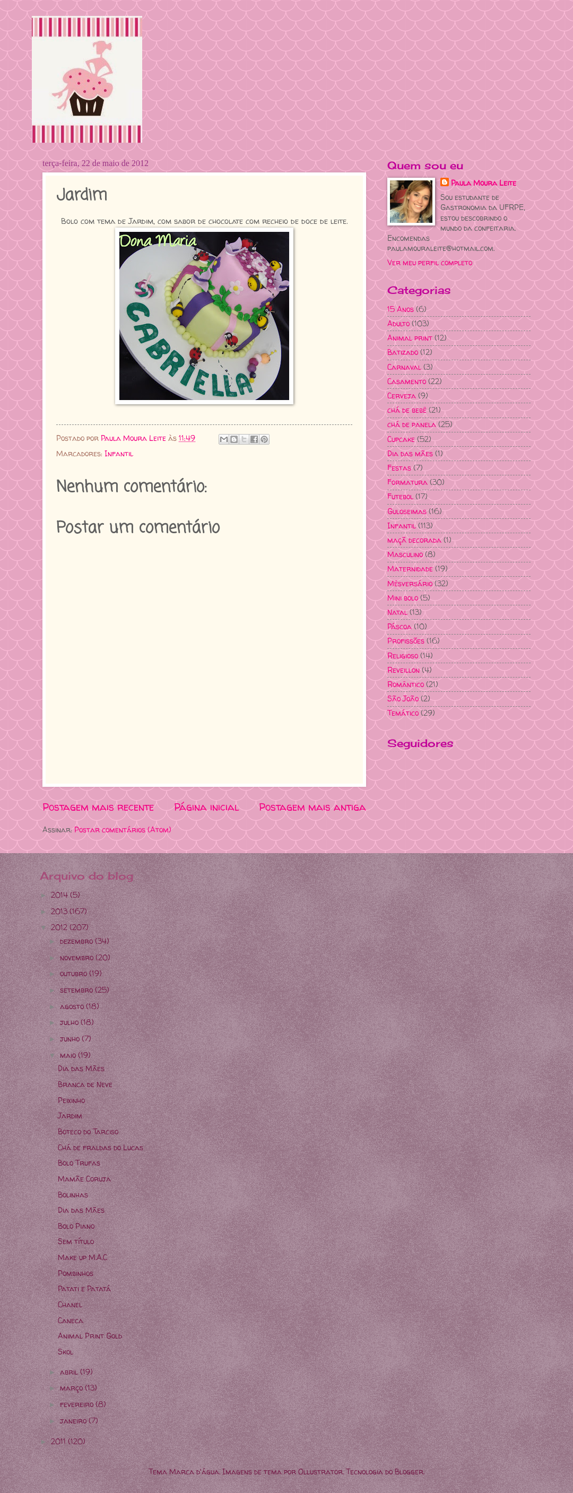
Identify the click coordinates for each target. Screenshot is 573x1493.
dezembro (77, 941)
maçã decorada (414, 540)
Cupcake (401, 439)
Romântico (405, 684)
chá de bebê (407, 410)
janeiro (74, 1421)
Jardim (70, 1115)
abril (70, 1372)
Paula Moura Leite (483, 183)
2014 (60, 895)
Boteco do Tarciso (88, 1131)
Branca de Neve (85, 1084)
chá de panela (411, 424)
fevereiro (78, 1404)
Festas (399, 468)
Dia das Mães (81, 1068)
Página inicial (206, 807)
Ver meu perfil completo (429, 262)
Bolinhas (73, 1195)
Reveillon (403, 670)
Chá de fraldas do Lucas (100, 1147)
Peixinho (71, 1100)
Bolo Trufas (79, 1163)
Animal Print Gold (90, 1336)
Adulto (398, 323)
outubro (74, 973)
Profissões (405, 641)
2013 (60, 911)
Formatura (407, 482)
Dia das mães (410, 453)
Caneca (70, 1320)
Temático (403, 713)
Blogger (409, 1471)
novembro (78, 957)
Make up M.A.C (82, 1257)
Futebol (400, 496)
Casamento (406, 381)
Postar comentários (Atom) (122, 829)
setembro (77, 990)
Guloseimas (407, 511)
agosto (73, 1006)
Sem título (76, 1241)
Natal (397, 612)
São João (403, 698)
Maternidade (410, 568)
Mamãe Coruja (84, 1179)
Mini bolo (402, 598)
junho (71, 1039)
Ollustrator (320, 1471)
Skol (65, 1352)
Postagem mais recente (98, 807)
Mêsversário (409, 583)
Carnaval (404, 367)
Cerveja (401, 395)
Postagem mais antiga (312, 807)
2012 (60, 927)
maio (69, 1055)
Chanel (70, 1304)
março (72, 1388)
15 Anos (400, 309)
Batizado (402, 352)
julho (70, 1022)
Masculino (405, 554)
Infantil (119, 453)
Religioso (402, 655)
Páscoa (399, 626)
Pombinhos (75, 1273)
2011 (59, 1441)
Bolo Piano (76, 1226)
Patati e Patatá (84, 1288)
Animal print (409, 338)
